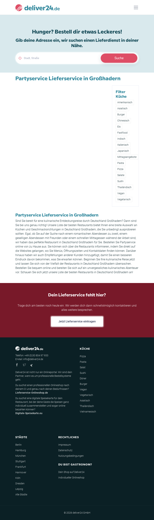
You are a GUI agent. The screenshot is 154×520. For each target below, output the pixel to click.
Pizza (120, 169)
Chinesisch (123, 120)
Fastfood (122, 132)
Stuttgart (20, 461)
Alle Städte (21, 494)
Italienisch (123, 144)
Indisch (121, 138)
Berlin (18, 444)
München (20, 455)
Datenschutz (65, 450)
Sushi (120, 181)
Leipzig (19, 489)
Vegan (120, 193)
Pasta (120, 163)
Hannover (20, 472)
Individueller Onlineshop (71, 477)
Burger (121, 114)
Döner (83, 378)
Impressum (64, 444)
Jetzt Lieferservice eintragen (77, 321)
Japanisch (123, 150)
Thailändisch (124, 187)
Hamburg (20, 450)
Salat (82, 367)
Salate (120, 175)
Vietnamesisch (88, 411)
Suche (119, 58)
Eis (119, 126)
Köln (17, 477)
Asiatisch (122, 108)
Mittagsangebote (126, 157)
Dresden (20, 483)
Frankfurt (20, 466)
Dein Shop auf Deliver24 (71, 472)
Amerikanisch (124, 102)
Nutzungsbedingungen (71, 455)
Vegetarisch (124, 199)
